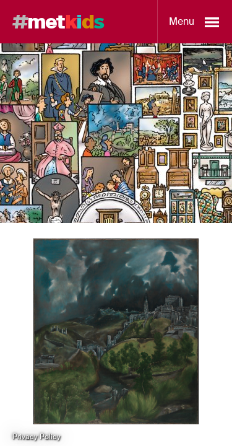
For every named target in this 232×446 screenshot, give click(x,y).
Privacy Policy (36, 436)
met (58, 22)
